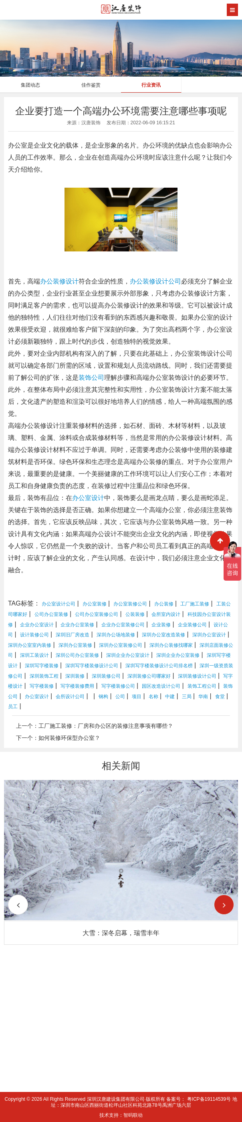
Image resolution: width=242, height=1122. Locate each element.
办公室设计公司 (58, 604)
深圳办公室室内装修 (29, 645)
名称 (153, 696)
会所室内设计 (165, 614)
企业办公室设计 (37, 625)
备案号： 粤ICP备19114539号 (198, 1099)
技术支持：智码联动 (121, 1115)
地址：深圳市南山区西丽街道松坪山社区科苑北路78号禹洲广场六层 (144, 1102)
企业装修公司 (192, 625)
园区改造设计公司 (161, 686)
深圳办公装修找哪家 (171, 645)
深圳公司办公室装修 (77, 655)
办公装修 (142, 281)
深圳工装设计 (34, 655)
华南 (203, 696)
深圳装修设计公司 (197, 676)
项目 (136, 696)
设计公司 (168, 281)
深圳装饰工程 (44, 676)
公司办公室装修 (51, 614)
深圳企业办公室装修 (178, 655)
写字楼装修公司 (118, 686)
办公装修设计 (59, 281)
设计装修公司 (34, 635)
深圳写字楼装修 (41, 665)
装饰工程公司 (202, 686)
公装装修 (135, 614)
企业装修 (161, 625)
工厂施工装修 (194, 604)
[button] (224, 905)
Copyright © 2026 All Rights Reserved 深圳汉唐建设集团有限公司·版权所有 (86, 1099)
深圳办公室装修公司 (120, 645)
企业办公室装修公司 (123, 625)
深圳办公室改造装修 (163, 635)
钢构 (103, 696)
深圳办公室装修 (75, 645)
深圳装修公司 (106, 676)
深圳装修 (75, 676)
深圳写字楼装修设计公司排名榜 (159, 665)
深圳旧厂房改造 (72, 635)
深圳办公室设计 (209, 635)
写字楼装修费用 (77, 686)
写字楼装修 (42, 686)
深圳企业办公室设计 (127, 655)
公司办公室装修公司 (96, 614)
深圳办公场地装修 (116, 635)
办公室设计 (88, 497)
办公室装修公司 (130, 604)
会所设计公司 (70, 696)
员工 (13, 706)
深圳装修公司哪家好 (149, 676)
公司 (120, 696)
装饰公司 (91, 377)
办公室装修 (95, 604)
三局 (187, 696)
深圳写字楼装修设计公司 (91, 665)
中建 (170, 696)
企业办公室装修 (77, 625)
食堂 (220, 696)
